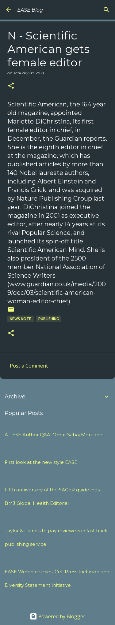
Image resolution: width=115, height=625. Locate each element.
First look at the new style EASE (41, 462)
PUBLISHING (48, 319)
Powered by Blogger (57, 616)
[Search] (106, 9)
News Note (20, 319)
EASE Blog (30, 10)
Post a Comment (29, 365)
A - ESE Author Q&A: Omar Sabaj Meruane (53, 435)
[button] (11, 86)
